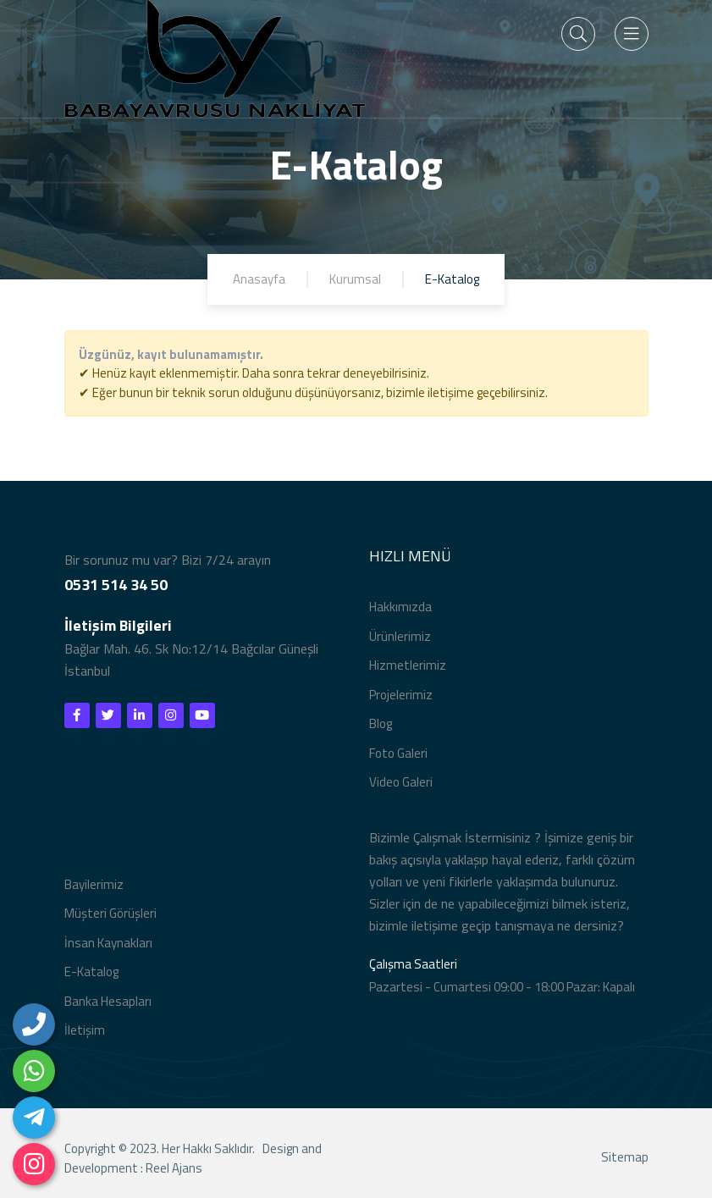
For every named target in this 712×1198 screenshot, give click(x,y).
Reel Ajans (174, 1170)
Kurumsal (355, 279)
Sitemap (625, 1160)
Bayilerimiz (94, 884)
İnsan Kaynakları (108, 942)
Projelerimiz (401, 694)
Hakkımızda (400, 606)
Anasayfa (259, 279)
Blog (380, 723)
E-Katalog (91, 971)
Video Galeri (401, 782)
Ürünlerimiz (400, 636)
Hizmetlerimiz (407, 665)
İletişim (84, 1030)
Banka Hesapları (108, 1001)
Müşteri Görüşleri (110, 913)
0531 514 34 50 (116, 584)
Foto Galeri (398, 753)
